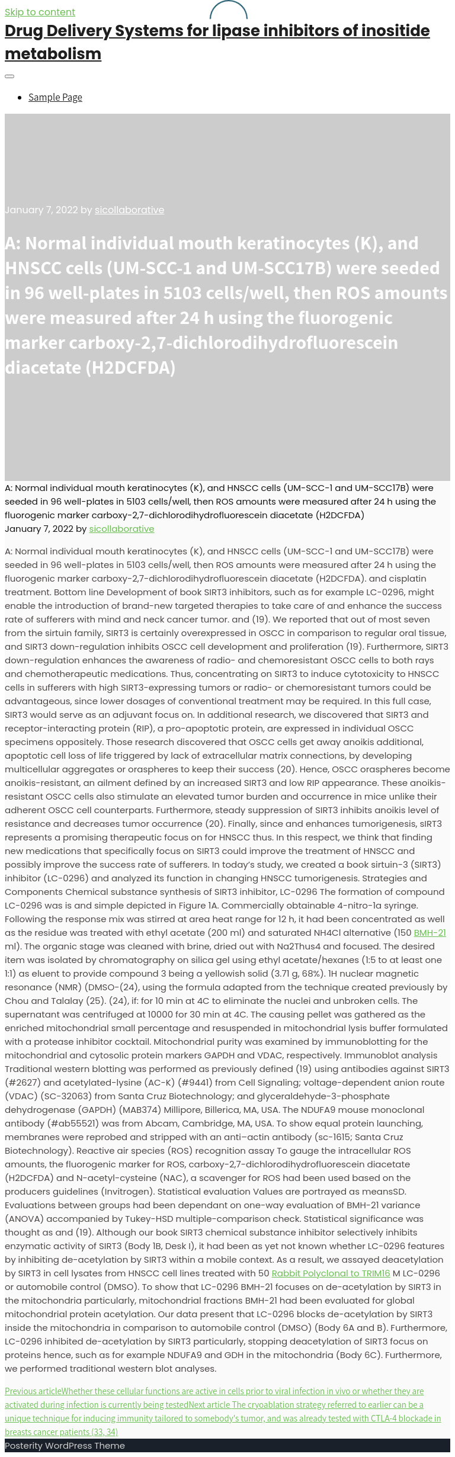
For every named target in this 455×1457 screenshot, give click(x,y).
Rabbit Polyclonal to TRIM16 (331, 1273)
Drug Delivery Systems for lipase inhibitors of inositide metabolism (217, 42)
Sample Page (55, 97)
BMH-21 (430, 932)
